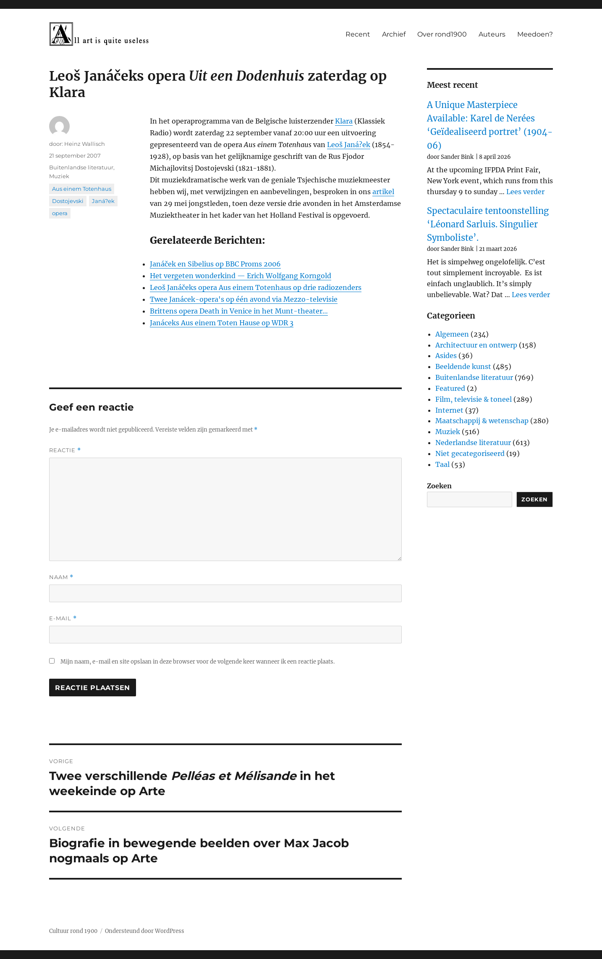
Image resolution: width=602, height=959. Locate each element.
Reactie (65, 450)
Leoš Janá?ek (348, 144)
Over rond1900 (442, 34)
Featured (450, 388)
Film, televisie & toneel (473, 399)
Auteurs (492, 34)
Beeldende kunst (463, 366)
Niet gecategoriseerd (470, 453)
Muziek (59, 176)
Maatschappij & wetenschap (482, 420)
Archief (394, 34)
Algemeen (452, 334)
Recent (357, 34)
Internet (449, 410)
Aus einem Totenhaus (81, 188)
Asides (446, 355)
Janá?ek (103, 201)
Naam (61, 577)
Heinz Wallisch (84, 143)
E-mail (63, 618)
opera (60, 213)
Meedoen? (535, 34)
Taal (442, 464)
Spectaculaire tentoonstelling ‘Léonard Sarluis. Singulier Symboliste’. (488, 224)
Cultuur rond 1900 (73, 931)
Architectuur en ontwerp (476, 345)
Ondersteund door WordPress (144, 931)
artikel (383, 191)
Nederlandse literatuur (473, 442)
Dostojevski (68, 201)
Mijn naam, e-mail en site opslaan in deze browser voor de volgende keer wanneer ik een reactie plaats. (197, 661)
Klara (344, 121)
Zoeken (439, 486)
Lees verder (525, 191)
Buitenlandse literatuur (81, 167)
